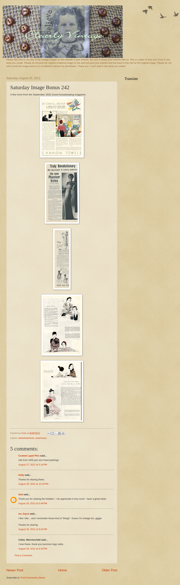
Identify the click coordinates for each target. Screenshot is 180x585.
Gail (20, 494)
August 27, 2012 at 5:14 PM (32, 464)
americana (41, 438)
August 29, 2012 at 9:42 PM (32, 548)
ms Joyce (23, 513)
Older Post (109, 570)
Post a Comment (23, 555)
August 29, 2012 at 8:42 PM (32, 529)
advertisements (26, 438)
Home (62, 570)
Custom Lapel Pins (28, 455)
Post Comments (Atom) (33, 577)
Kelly (21, 475)
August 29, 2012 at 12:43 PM (33, 484)
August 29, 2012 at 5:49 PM (32, 503)
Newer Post (14, 570)
